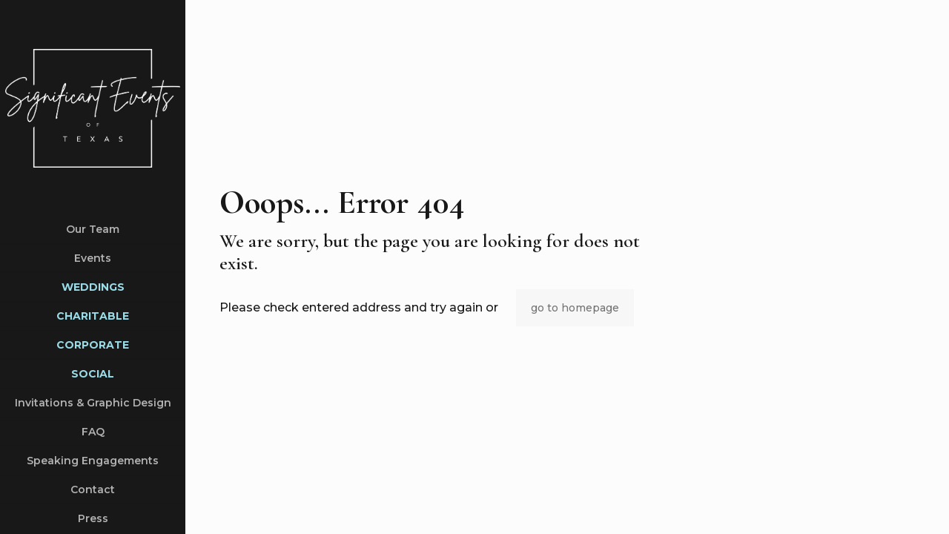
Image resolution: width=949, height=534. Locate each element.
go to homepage (575, 307)
